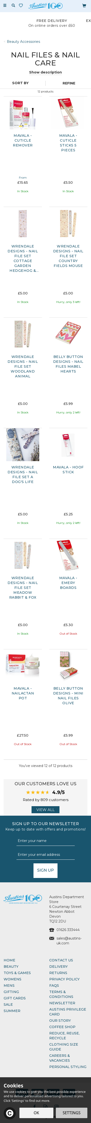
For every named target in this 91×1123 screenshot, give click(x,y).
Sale (8, 1004)
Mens (9, 985)
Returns (58, 973)
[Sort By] (22, 83)
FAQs (54, 985)
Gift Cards (15, 998)
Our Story (60, 1020)
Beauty (11, 966)
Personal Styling (67, 1067)
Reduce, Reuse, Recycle (64, 1035)
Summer (12, 1011)
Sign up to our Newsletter (45, 827)
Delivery (58, 966)
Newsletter (62, 1003)
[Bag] (84, 5)
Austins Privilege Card (67, 1011)
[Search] (13, 5)
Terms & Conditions (61, 994)
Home (9, 960)
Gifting (11, 992)
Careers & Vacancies (59, 1058)
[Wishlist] (22, 5)
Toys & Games (17, 973)
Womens (12, 979)
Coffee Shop (62, 1027)
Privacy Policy (64, 979)
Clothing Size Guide (63, 1046)
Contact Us (61, 960)
